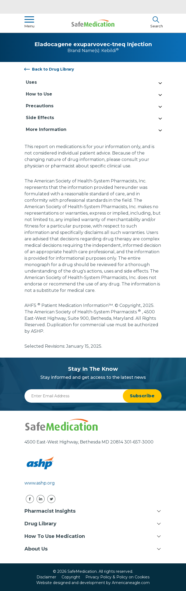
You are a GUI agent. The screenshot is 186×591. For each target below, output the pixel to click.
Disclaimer (46, 577)
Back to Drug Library (53, 69)
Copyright (71, 577)
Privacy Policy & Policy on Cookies (117, 577)
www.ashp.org (39, 483)
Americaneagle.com (131, 582)
